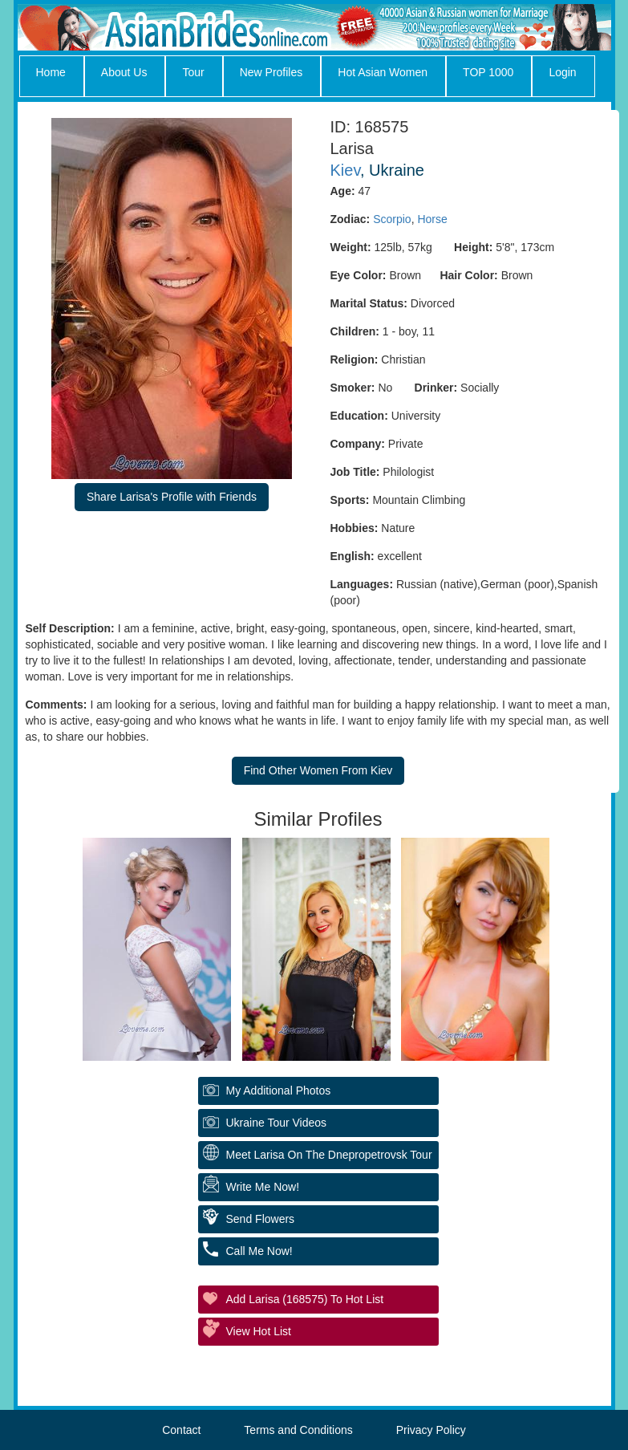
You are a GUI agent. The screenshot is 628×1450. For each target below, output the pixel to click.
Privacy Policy (431, 1430)
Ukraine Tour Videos (276, 1122)
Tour (193, 72)
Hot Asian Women (382, 72)
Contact (181, 1430)
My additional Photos (278, 1090)
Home (51, 72)
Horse (432, 219)
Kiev (345, 170)
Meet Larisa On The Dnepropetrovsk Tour (329, 1154)
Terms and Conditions (298, 1430)
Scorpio (392, 219)
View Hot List (258, 1331)
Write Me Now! (263, 1186)
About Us (124, 72)
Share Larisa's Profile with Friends (172, 496)
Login (562, 72)
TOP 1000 (488, 72)
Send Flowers (260, 1218)
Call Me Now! (259, 1251)
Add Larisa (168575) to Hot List (305, 1299)
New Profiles (271, 72)
